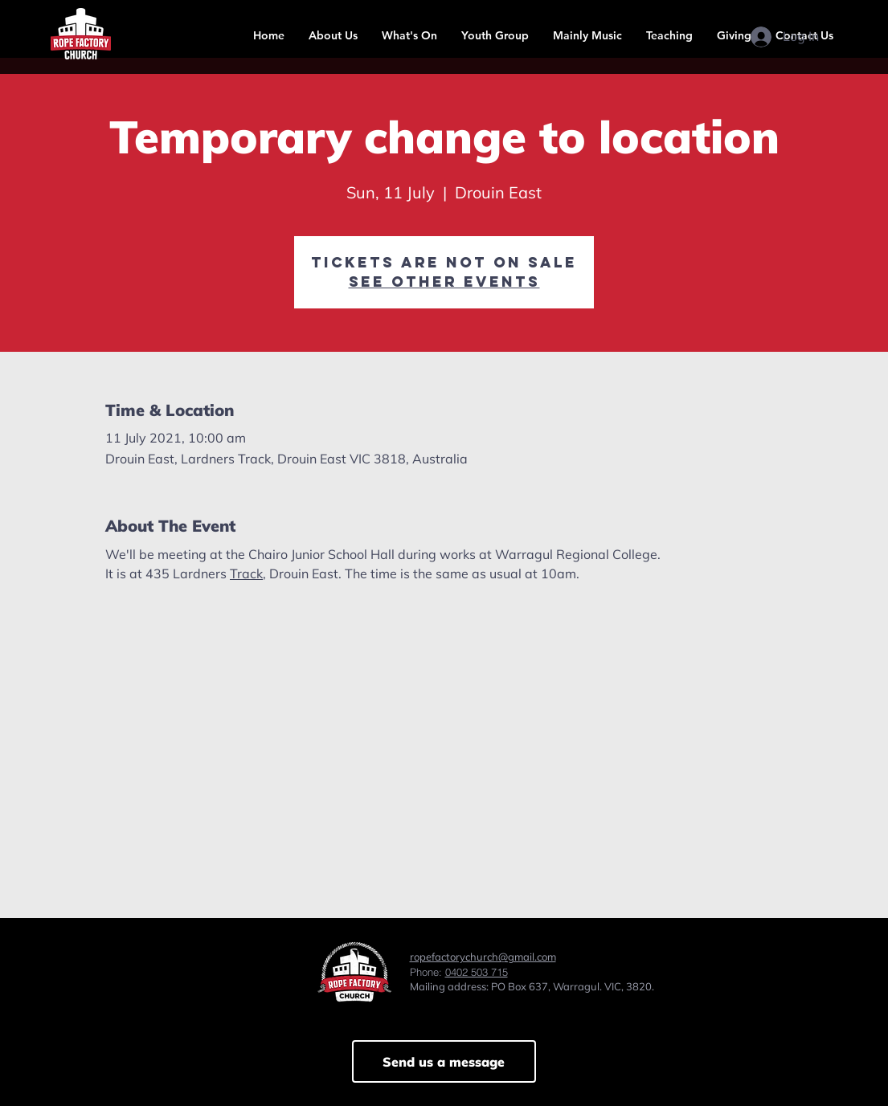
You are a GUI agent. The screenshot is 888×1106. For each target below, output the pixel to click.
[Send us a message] (444, 1061)
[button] (333, 35)
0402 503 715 (476, 971)
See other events (444, 281)
